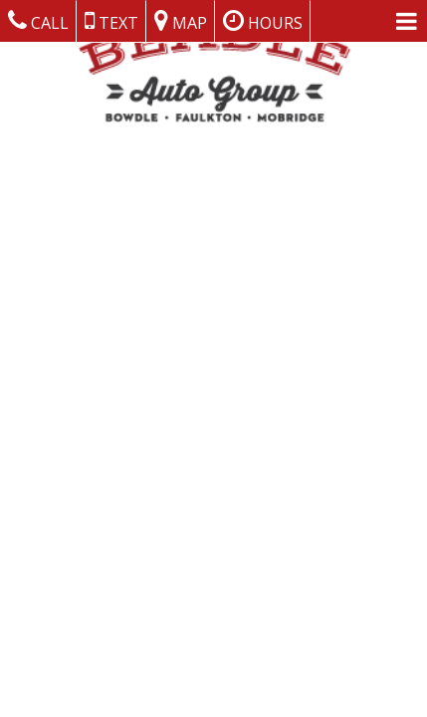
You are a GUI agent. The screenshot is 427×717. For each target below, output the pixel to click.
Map (180, 21)
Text (111, 21)
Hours (263, 21)
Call (38, 21)
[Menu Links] (406, 21)
